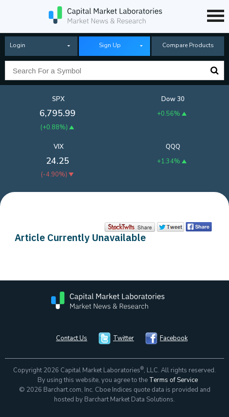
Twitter (123, 338)
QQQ (173, 146)
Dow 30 (173, 99)
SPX (58, 99)
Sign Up (110, 45)
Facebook (174, 338)
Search (214, 70)
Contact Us (71, 338)
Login (17, 45)
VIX (59, 146)
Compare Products (188, 45)
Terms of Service (173, 380)
